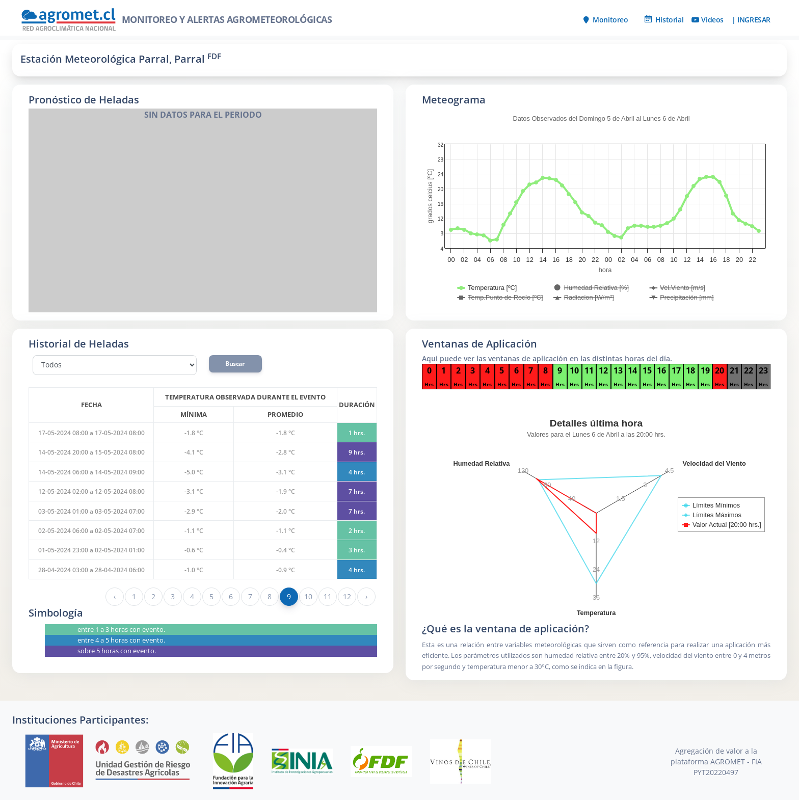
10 (308, 596)
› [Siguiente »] (366, 596)
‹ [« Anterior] (115, 596)
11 (327, 596)
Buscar (235, 363)
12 (347, 596)
